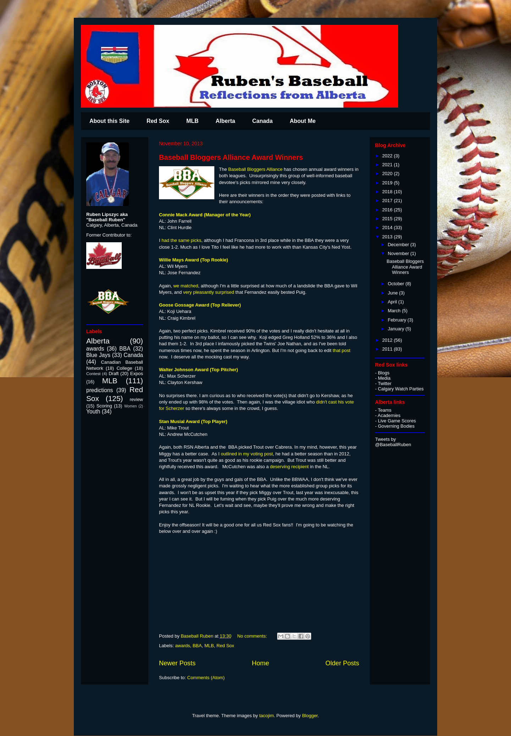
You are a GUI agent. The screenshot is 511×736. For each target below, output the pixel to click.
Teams (384, 410)
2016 (388, 209)
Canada (262, 121)
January (397, 328)
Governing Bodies (396, 426)
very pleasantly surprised (208, 292)
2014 (388, 227)
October (397, 283)
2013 (388, 236)
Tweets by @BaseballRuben (393, 442)
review (136, 399)
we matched (185, 285)
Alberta (225, 121)
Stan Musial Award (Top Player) (193, 421)
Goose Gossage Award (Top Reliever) (200, 305)
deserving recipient (289, 466)
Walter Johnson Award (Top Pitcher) (198, 369)
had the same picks (181, 240)
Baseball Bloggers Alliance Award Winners (231, 157)
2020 (388, 173)
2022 (388, 155)
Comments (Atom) (206, 677)
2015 (388, 218)
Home (260, 663)
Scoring (104, 405)
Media (384, 378)
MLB (192, 121)
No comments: (252, 636)
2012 (388, 340)
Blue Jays (98, 355)
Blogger (310, 715)
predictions (99, 390)
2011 (388, 349)
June (393, 293)
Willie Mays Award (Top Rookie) (193, 260)
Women (130, 406)
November (399, 253)
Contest (93, 373)
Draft (114, 373)
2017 (388, 200)
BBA (197, 645)
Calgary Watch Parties (401, 388)
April (393, 301)
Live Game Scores (397, 420)
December (399, 244)
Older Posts (342, 663)
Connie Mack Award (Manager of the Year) (205, 214)
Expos (136, 373)
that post (340, 350)
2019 (388, 182)
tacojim (266, 715)
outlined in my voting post (247, 453)
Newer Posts (177, 663)
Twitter (384, 383)
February (398, 320)
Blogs (384, 372)
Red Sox (158, 121)
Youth (93, 411)
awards (182, 645)
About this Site (109, 121)
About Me (302, 121)
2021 (388, 164)
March (395, 310)
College (124, 368)
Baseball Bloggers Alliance (256, 169)
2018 (388, 191)
